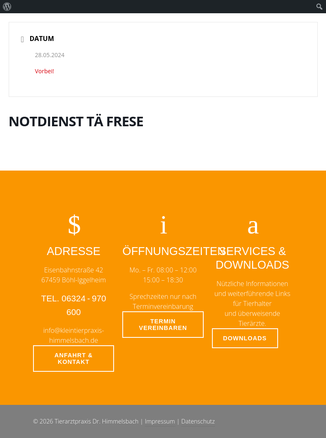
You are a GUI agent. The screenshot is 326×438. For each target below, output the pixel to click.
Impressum (160, 421)
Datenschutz (198, 421)
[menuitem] (7, 6)
